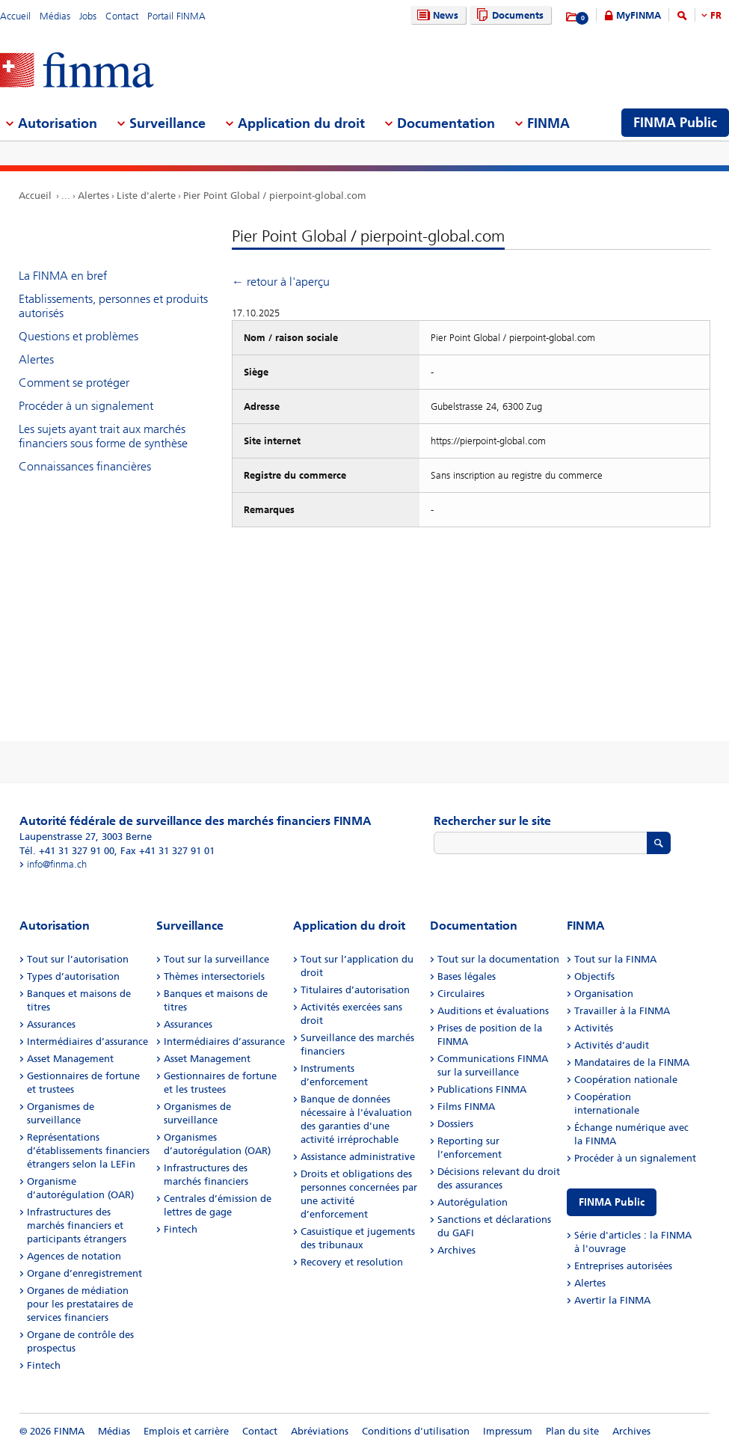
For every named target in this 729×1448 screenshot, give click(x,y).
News (435, 15)
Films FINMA (466, 1106)
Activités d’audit (611, 1045)
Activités (593, 1028)
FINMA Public (612, 1202)
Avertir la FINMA (612, 1300)
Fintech (44, 1365)
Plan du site (572, 1431)
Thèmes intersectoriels (214, 976)
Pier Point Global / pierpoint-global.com (274, 195)
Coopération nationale (625, 1079)
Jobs (87, 16)
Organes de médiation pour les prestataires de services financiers (80, 1304)
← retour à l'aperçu (281, 281)
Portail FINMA (176, 16)
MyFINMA (638, 15)
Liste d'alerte (146, 195)
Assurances (51, 1024)
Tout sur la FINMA (615, 959)
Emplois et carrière (186, 1431)
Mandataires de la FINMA (631, 1062)
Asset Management (70, 1058)
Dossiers (455, 1123)
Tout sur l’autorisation (78, 959)
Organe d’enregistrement (84, 1273)
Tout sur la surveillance (216, 959)
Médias (55, 16)
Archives (456, 1250)
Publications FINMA (481, 1089)
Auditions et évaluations (493, 1010)
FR (716, 15)
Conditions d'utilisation (416, 1431)
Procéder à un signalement (86, 406)
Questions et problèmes (78, 336)
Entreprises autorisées (623, 1265)
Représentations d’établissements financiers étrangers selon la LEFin (88, 1151)
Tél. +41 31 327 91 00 (66, 850)
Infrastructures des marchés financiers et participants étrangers (76, 1225)
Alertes (93, 195)
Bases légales (466, 976)
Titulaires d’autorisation (355, 989)
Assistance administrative (358, 1156)
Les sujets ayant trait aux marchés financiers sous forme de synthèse (103, 436)
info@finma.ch (57, 864)
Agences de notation (74, 1256)
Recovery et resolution (352, 1262)
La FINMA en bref (63, 276)
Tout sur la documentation (498, 959)
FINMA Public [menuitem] (675, 122)
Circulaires (461, 993)
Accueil (15, 16)
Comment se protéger (74, 382)
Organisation (603, 993)
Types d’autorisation (73, 976)
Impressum (507, 1431)
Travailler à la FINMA (622, 1010)
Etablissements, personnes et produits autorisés (113, 306)
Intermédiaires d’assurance (87, 1041)
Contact (121, 16)
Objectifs (594, 976)
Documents (508, 15)
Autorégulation (472, 1202)
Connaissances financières (85, 466)
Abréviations (319, 1431)
